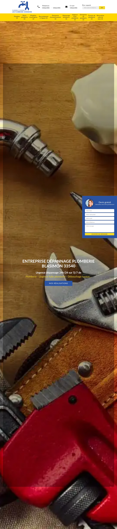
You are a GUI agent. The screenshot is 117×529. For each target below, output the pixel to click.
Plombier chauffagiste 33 (33, 17)
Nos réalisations (58, 283)
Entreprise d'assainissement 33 (55, 17)
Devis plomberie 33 (24, 17)
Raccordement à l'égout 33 (43, 17)
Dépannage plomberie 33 (66, 17)
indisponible (73, 8)
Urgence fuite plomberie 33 (75, 17)
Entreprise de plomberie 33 (83, 17)
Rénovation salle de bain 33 (100, 17)
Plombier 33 (17, 17)
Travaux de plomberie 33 (91, 17)
